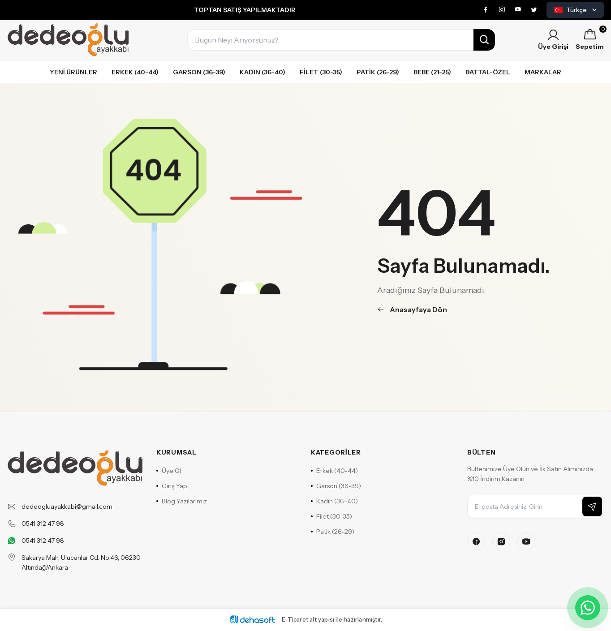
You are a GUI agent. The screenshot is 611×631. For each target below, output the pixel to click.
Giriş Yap (171, 486)
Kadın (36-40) (262, 72)
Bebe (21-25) (432, 72)
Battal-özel (487, 72)
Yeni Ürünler (73, 72)
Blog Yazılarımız (181, 501)
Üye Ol (168, 471)
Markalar (543, 72)
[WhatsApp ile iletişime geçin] (587, 607)
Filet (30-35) (321, 72)
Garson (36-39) (199, 72)
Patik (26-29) (378, 72)
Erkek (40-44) (135, 72)
